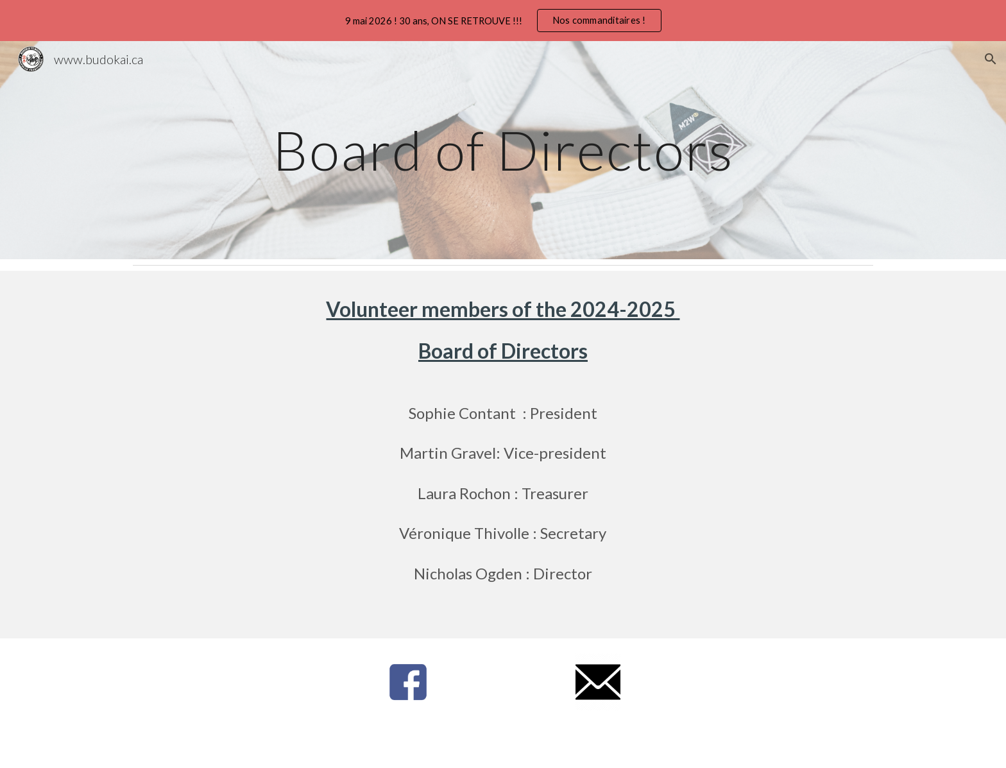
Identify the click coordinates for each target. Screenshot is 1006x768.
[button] (990, 59)
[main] (503, 149)
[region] (503, 20)
